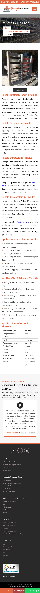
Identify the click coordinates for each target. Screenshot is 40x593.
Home (7, 28)
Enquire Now (20, 90)
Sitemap (5, 555)
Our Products (7, 549)
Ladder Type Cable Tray (10, 523)
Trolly (4, 504)
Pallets (5, 512)
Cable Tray (6, 467)
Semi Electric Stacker (9, 501)
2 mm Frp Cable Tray (9, 531)
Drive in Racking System (10, 486)
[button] (20, 71)
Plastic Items (21, 222)
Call (6, 590)
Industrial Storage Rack (10, 462)
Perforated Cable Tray (9, 525)
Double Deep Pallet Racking (12, 483)
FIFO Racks (6, 489)
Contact (5, 552)
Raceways (6, 528)
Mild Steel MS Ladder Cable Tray (13, 534)
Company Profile (8, 547)
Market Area (6, 558)
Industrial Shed (7, 507)
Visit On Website (9, 576)
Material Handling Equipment (19, 31)
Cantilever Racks (8, 480)
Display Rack (7, 470)
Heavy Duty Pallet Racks (10, 491)
